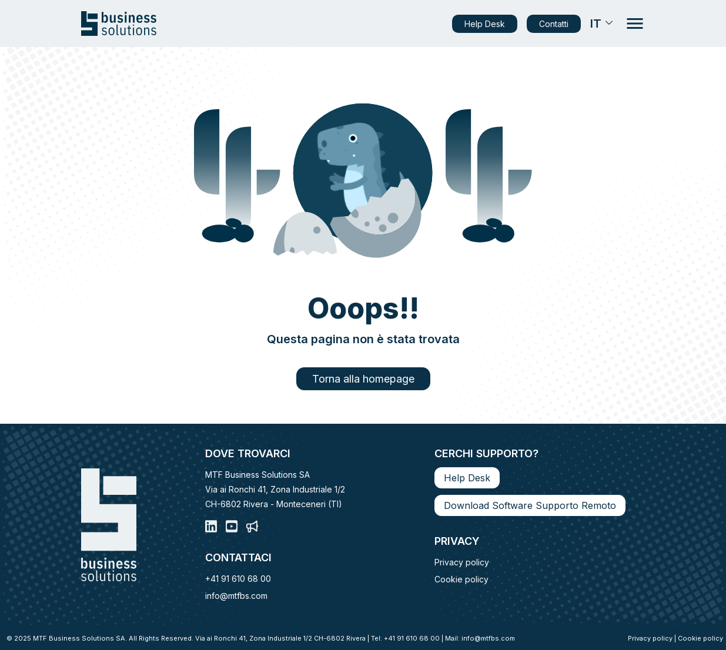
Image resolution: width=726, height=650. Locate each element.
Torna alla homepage (363, 379)
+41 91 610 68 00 (238, 579)
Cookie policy (461, 579)
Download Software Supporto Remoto (530, 505)
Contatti (553, 24)
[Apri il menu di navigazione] (634, 23)
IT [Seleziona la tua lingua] (602, 23)
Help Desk (484, 24)
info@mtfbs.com (236, 596)
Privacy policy (461, 562)
